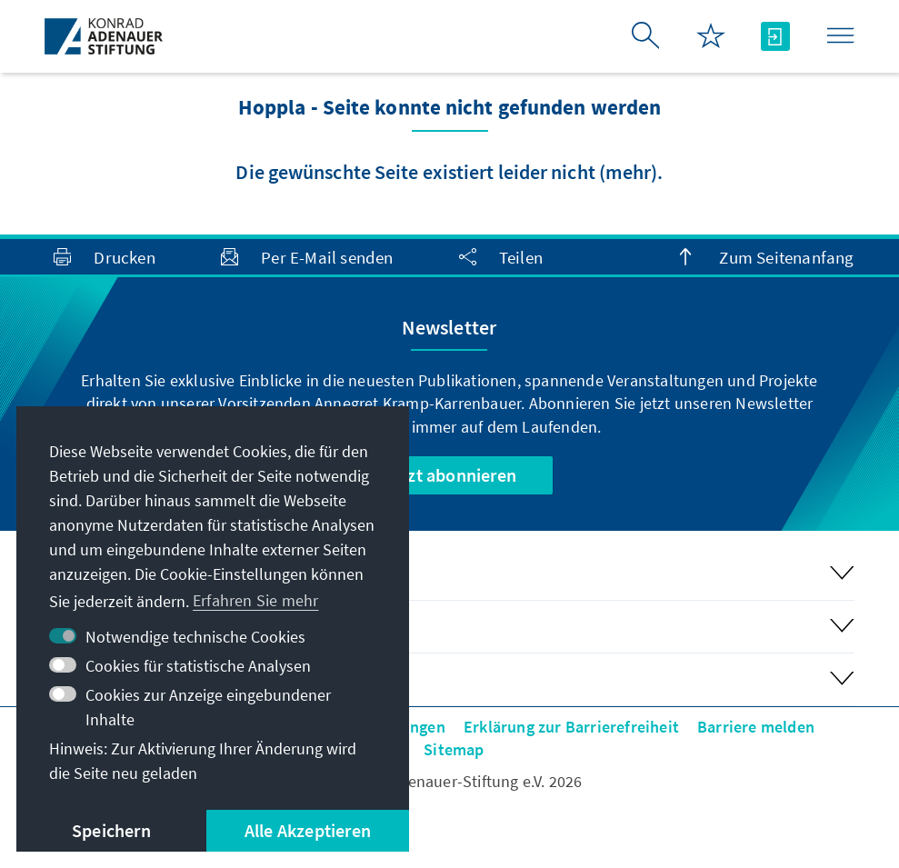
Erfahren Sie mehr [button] (255, 600)
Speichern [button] (111, 830)
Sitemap (454, 749)
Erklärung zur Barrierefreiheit (571, 726)
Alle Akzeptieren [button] (308, 830)
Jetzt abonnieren (449, 475)
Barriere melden (755, 726)
